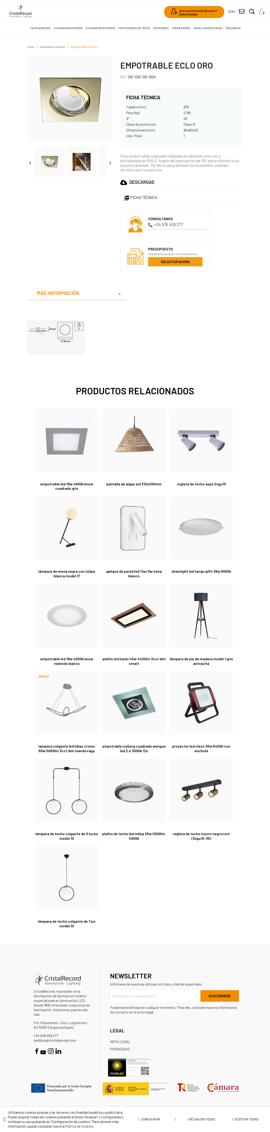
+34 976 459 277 (165, 224)
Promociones (181, 28)
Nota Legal (120, 1041)
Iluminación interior (68, 28)
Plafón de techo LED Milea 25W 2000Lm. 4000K (134, 835)
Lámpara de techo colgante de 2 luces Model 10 (66, 835)
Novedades (161, 28)
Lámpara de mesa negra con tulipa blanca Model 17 (66, 573)
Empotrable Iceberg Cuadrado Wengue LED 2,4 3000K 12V (134, 748)
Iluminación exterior (100, 28)
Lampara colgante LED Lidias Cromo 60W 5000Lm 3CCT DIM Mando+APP (66, 748)
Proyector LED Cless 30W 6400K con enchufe (201, 748)
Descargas (233, 28)
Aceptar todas (245, 1119)
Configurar (157, 1119)
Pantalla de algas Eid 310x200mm (134, 484)
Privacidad (120, 1049)
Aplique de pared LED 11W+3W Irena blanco (134, 573)
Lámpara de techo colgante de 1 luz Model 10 (66, 923)
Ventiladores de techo (134, 28)
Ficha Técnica (140, 197)
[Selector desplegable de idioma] (230, 11)
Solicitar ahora (175, 262)
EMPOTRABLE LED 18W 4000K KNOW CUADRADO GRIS (66, 486)
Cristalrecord (41, 28)
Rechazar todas (201, 1119)
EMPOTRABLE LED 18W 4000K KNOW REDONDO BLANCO (66, 661)
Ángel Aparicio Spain (207, 28)
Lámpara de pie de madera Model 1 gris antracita (201, 661)
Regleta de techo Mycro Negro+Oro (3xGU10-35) (201, 835)
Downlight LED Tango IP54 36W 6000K (201, 571)
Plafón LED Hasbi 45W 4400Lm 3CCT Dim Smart (134, 661)
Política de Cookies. (79, 1126)
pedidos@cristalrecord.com (55, 1040)
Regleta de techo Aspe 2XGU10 (201, 484)
